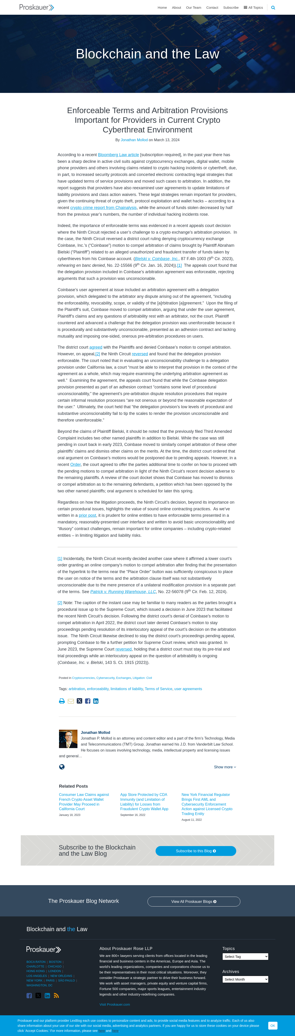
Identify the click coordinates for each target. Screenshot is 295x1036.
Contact (212, 7)
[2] (97, 354)
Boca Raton (36, 962)
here (101, 1031)
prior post (87, 515)
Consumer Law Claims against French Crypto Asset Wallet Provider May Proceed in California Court (84, 802)
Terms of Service (158, 689)
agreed (95, 347)
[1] (179, 265)
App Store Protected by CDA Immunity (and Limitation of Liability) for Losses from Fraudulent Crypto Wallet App (144, 802)
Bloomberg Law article (118, 154)
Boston (55, 962)
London (54, 971)
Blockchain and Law (57, 929)
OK (273, 1025)
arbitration (77, 689)
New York (34, 980)
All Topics (253, 7)
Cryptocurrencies (83, 678)
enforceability (98, 689)
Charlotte (35, 966)
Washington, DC (40, 985)
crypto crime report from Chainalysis (103, 207)
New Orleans (61, 976)
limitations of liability (127, 689)
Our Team (193, 7)
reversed (140, 354)
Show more (225, 767)
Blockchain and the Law (147, 53)
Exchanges (123, 678)
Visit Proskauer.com (115, 1004)
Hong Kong (36, 971)
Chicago (55, 966)
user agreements (188, 689)
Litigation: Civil (142, 678)
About (176, 7)
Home (162, 7)
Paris (50, 980)
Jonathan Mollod (134, 140)
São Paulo (66, 980)
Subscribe (231, 7)
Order (75, 464)
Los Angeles (37, 976)
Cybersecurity (105, 678)
